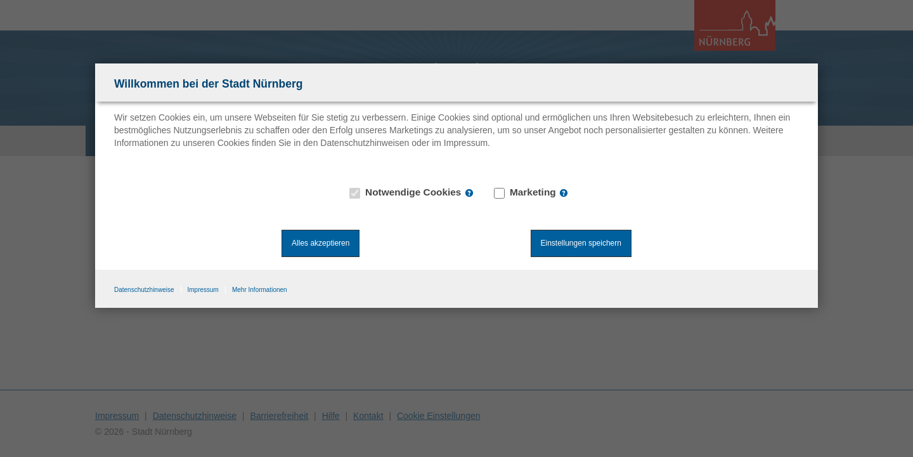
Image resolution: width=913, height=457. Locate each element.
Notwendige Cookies (406, 192)
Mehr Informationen (259, 289)
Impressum (203, 289)
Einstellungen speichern (581, 243)
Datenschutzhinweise (144, 289)
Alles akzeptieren (320, 243)
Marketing (525, 192)
